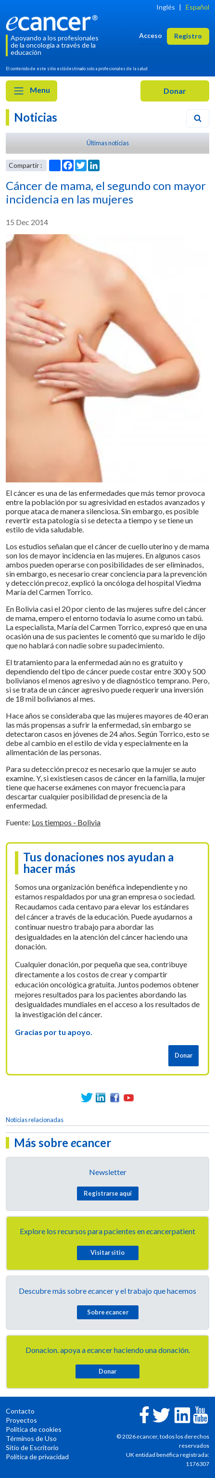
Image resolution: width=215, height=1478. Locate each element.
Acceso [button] (150, 35)
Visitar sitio (107, 1252)
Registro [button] (188, 36)
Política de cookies (34, 1429)
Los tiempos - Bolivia (66, 822)
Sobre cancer (107, 1312)
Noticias (35, 117)
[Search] (197, 118)
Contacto (20, 1411)
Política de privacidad (37, 1457)
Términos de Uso (31, 1438)
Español (197, 7)
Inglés (165, 7)
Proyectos (21, 1420)
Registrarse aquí (108, 1193)
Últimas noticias (108, 143)
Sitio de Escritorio (32, 1447)
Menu (31, 91)
